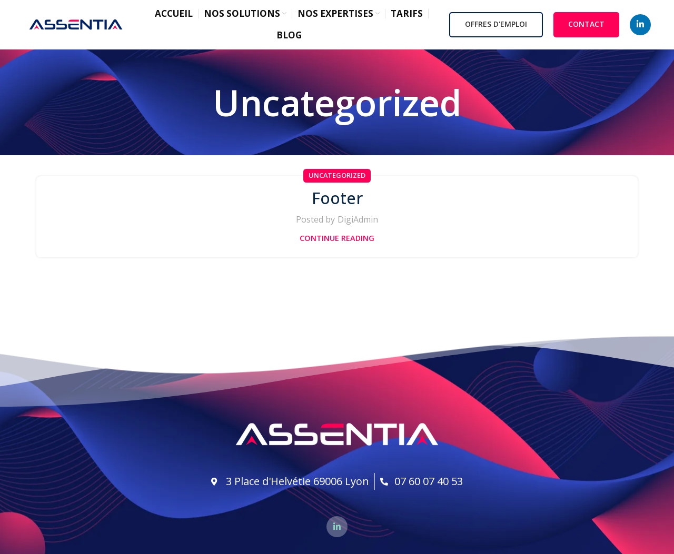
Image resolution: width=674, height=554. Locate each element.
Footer (337, 200)
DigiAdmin (358, 223)
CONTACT (586, 26)
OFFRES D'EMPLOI (496, 26)
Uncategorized (337, 179)
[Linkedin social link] (640, 26)
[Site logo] (75, 25)
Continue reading (337, 241)
